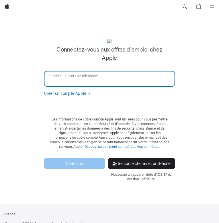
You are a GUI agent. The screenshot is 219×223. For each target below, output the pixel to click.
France (10, 214)
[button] (185, 7)
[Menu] (212, 7)
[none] (109, 109)
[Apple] (7, 7)
